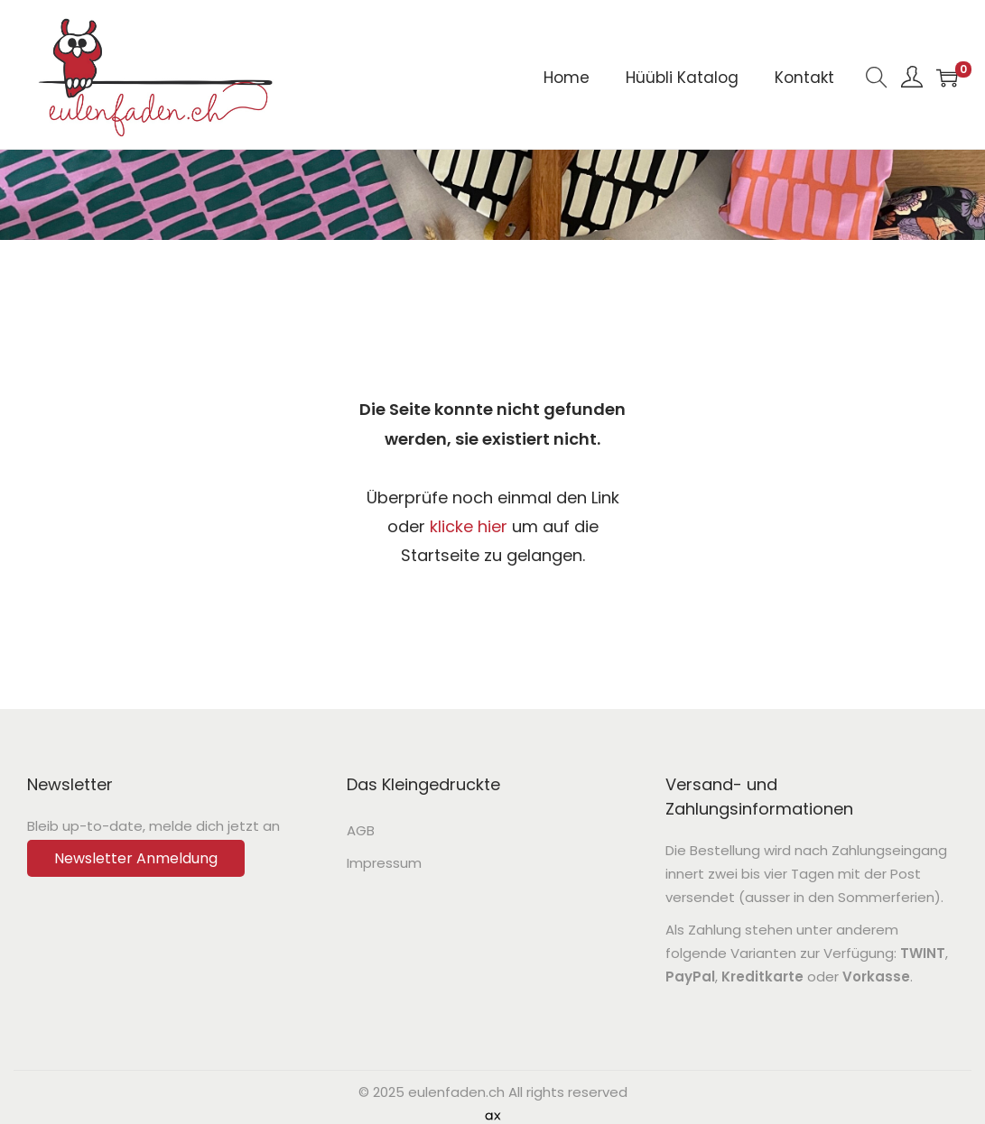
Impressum (384, 862)
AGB (361, 830)
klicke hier (468, 526)
